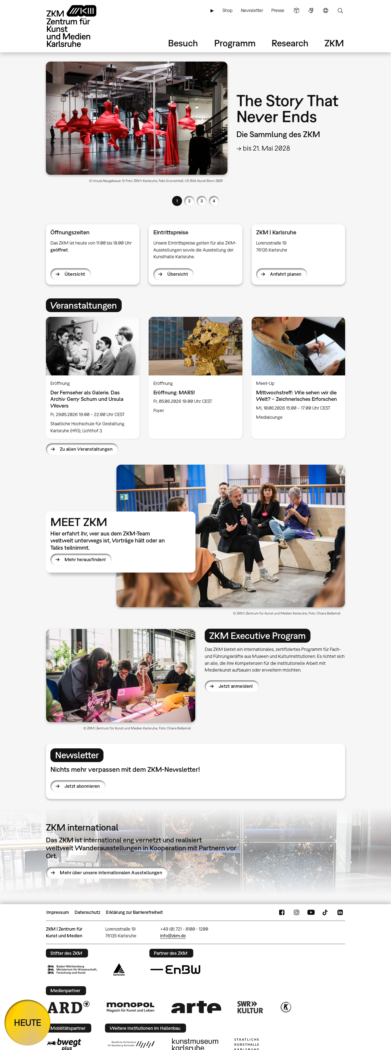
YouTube (311, 912)
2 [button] (189, 200)
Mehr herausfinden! (85, 559)
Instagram (296, 912)
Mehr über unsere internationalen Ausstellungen (111, 872)
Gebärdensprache (311, 10)
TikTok (326, 912)
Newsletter (252, 10)
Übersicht (75, 274)
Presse (277, 10)
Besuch (183, 43)
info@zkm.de (173, 935)
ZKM (334, 43)
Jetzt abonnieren (82, 786)
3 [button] (201, 200)
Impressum (57, 912)
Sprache (326, 10)
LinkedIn (340, 912)
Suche (340, 10)
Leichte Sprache (296, 10)
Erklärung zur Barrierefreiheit (134, 912)
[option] (195, 124)
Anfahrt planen (285, 274)
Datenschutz (87, 912)
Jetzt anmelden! (236, 686)
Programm (235, 43)
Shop (227, 10)
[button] (230, 536)
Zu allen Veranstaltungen (86, 449)
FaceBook (282, 912)
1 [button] (177, 200)
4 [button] (214, 200)
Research (290, 43)
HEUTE (27, 1022)
